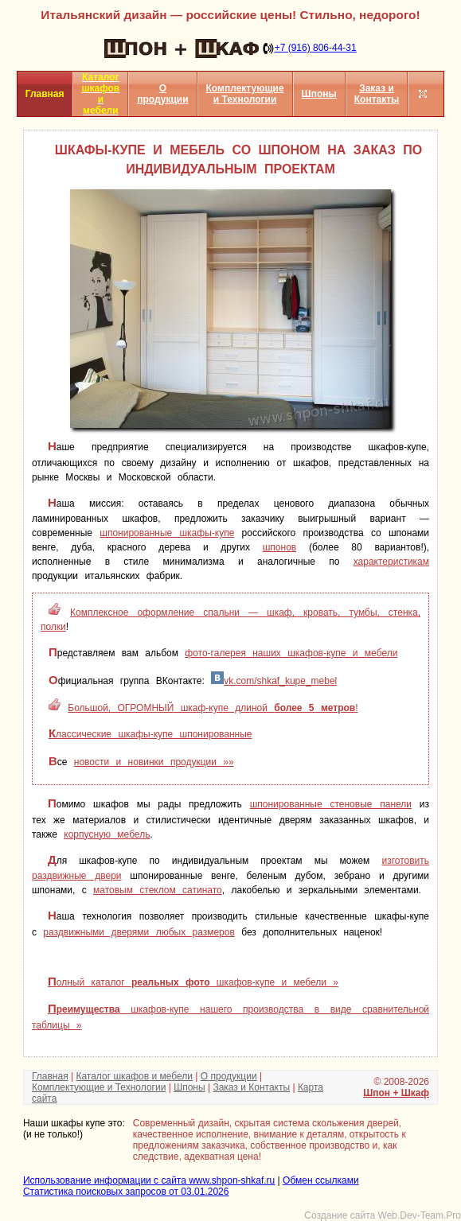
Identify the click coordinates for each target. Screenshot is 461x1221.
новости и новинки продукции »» (154, 762)
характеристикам (391, 561)
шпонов (279, 547)
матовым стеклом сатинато (157, 890)
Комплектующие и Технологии (245, 94)
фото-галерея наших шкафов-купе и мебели (291, 653)
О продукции (162, 94)
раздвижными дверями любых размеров (139, 932)
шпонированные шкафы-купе (167, 533)
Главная (50, 1076)
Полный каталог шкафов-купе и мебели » (193, 982)
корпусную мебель (107, 834)
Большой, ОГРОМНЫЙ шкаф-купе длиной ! (212, 708)
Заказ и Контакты (377, 94)
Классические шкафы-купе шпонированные (150, 734)
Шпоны (319, 93)
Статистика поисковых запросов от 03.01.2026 (126, 1191)
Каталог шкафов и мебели (134, 1076)
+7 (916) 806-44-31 (316, 47)
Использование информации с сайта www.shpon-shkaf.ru (149, 1180)
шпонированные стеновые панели (331, 804)
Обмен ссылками (321, 1180)
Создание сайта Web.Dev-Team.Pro (382, 1215)
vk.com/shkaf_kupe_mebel (274, 680)
